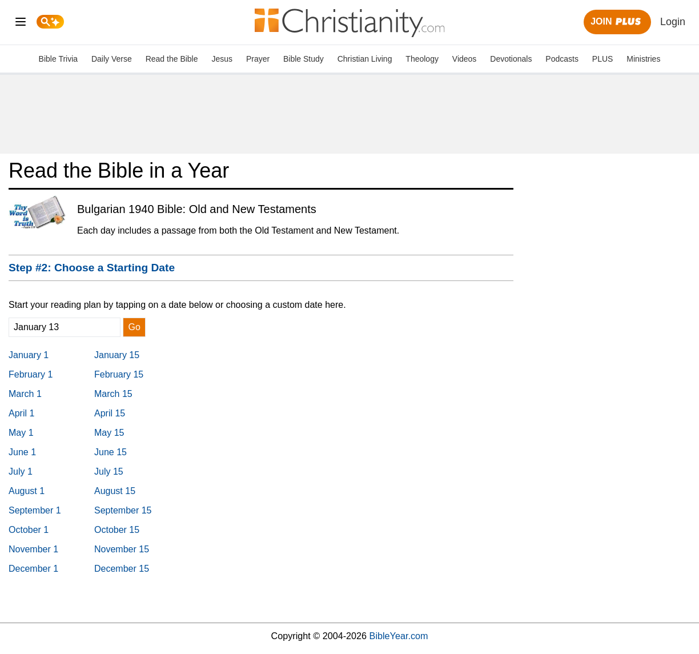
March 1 (25, 394)
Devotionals (511, 58)
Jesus (221, 58)
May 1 (21, 433)
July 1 (21, 471)
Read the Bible (172, 58)
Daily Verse (111, 58)
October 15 (116, 530)
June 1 (22, 452)
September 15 (123, 510)
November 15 (121, 549)
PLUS (602, 58)
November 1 (33, 549)
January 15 (116, 355)
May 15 (109, 433)
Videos (464, 58)
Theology (422, 58)
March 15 (113, 394)
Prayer (258, 58)
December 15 (121, 568)
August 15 (114, 491)
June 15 (110, 452)
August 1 (27, 491)
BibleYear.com (398, 636)
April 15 (109, 413)
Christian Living (365, 58)
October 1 (29, 530)
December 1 (33, 568)
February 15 (118, 374)
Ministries (643, 58)
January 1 (29, 355)
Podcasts (562, 58)
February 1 (31, 374)
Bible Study (303, 58)
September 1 (35, 510)
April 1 (21, 413)
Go (134, 327)
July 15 (108, 471)
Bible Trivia (58, 58)
